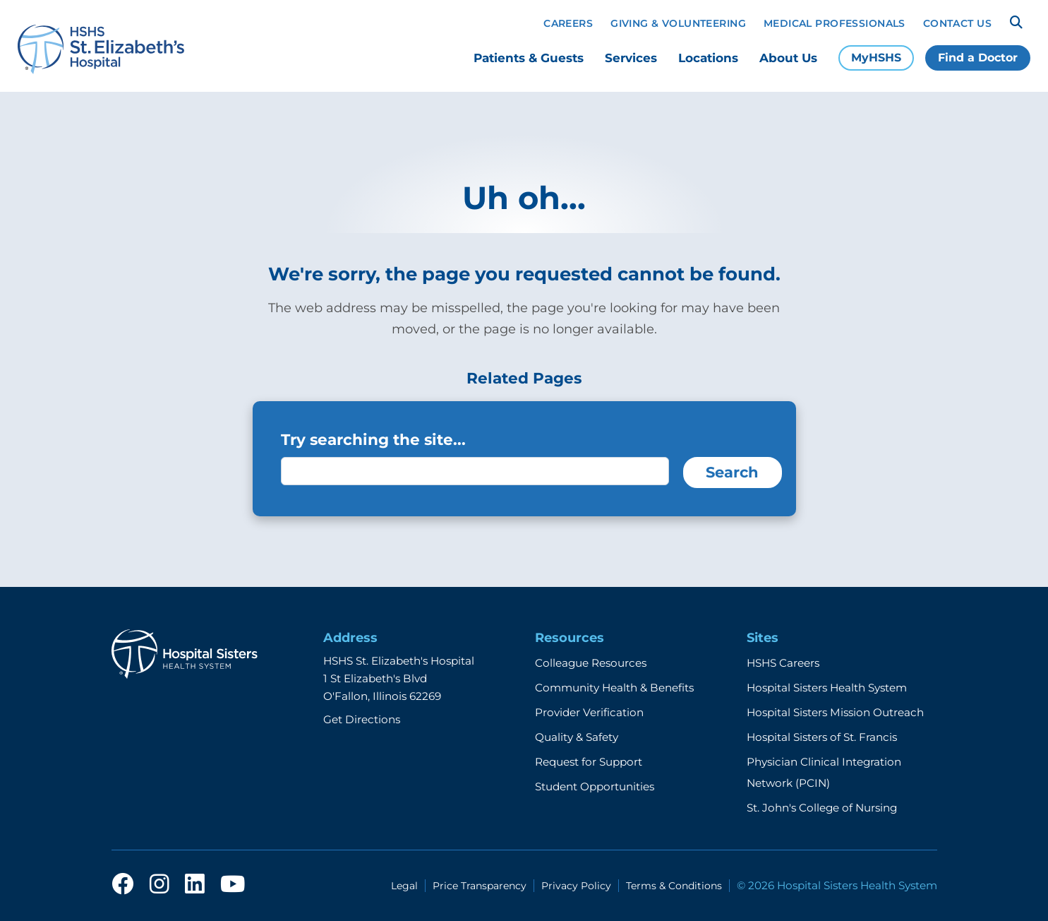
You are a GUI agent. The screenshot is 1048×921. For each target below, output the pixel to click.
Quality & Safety (576, 737)
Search (732, 472)
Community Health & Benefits (614, 687)
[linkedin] (195, 885)
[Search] (1016, 23)
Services (631, 58)
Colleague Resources (590, 663)
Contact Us (957, 23)
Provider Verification (589, 712)
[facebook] (123, 885)
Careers (568, 23)
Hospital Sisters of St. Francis (822, 737)
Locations (708, 58)
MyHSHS (876, 57)
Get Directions (361, 719)
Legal (404, 885)
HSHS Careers (783, 663)
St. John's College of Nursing (822, 807)
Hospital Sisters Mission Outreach (835, 712)
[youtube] (232, 885)
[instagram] (159, 885)
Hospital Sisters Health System (827, 687)
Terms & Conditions (674, 885)
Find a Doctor (978, 57)
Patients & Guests (529, 58)
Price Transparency (479, 885)
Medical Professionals (834, 23)
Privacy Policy (576, 885)
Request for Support (588, 761)
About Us (788, 58)
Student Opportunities (594, 786)
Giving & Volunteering (678, 23)
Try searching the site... (373, 439)
